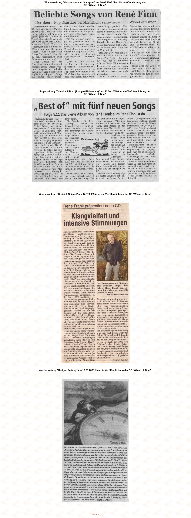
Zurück (95, 514)
